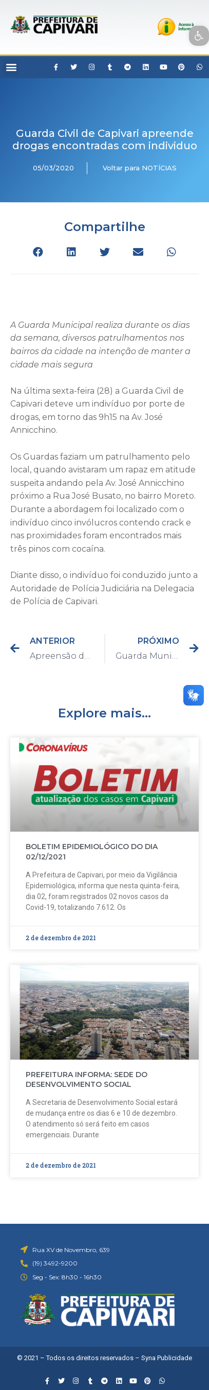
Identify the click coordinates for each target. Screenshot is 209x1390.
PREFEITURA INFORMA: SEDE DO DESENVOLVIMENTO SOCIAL (86, 1079)
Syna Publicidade (166, 1358)
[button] (11, 67)
